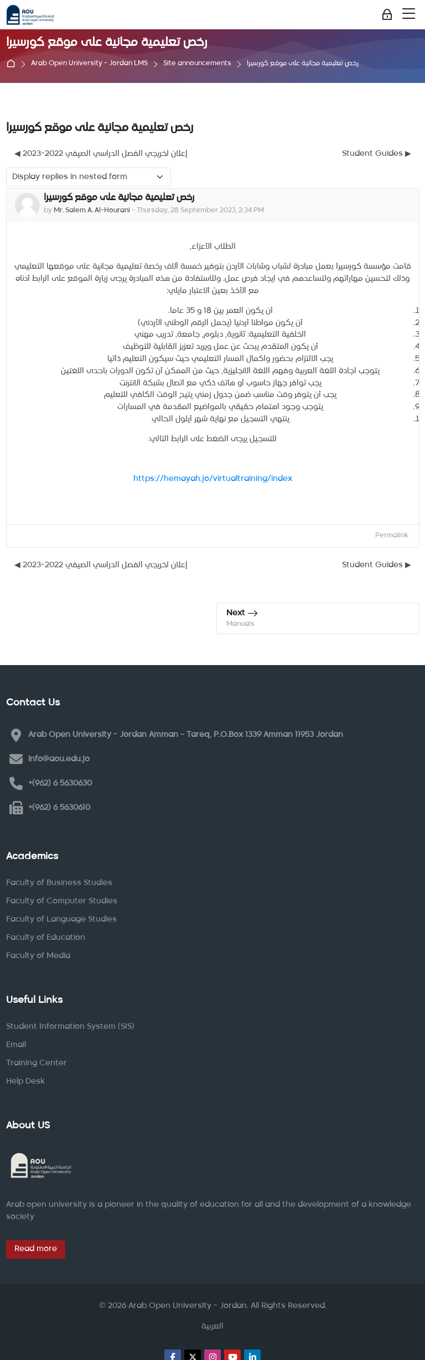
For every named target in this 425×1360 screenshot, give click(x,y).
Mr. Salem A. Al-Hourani (92, 210)
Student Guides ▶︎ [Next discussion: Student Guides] (376, 154)
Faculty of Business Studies (59, 883)
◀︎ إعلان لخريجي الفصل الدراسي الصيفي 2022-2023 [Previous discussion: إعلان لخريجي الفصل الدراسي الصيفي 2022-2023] (101, 154)
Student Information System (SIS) (70, 1027)
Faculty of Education (45, 937)
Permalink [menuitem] (391, 535)
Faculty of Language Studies (61, 919)
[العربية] (212, 1327)
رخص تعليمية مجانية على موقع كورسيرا (303, 64)
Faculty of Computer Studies (61, 901)
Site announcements (197, 64)
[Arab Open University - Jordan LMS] (30, 14)
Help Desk (25, 1081)
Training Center (36, 1063)
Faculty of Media (38, 956)
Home (13, 64)
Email (16, 1045)
